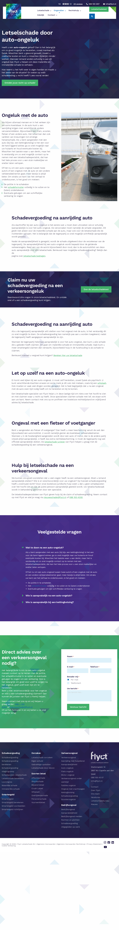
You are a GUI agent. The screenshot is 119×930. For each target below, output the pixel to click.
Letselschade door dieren (43, 768)
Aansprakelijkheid (69, 764)
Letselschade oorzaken (42, 757)
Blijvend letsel (37, 785)
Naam (70, 656)
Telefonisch (76, 683)
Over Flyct (95, 790)
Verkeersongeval (68, 757)
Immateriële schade (11, 789)
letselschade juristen (55, 442)
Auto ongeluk (67, 768)
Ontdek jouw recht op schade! (20, 83)
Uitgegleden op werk (70, 827)
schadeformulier (16, 187)
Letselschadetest (95, 9)
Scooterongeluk (68, 799)
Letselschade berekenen (13, 778)
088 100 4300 (76, 497)
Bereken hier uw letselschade (67, 355)
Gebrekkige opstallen (41, 764)
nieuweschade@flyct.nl (55, 497)
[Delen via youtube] (107, 845)
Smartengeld (7, 799)
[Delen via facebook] (110, 842)
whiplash (102, 383)
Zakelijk (73, 10)
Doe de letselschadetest (96, 289)
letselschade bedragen (34, 256)
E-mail (70, 667)
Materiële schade (9, 785)
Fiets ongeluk (67, 771)
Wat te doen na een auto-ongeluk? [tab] (45, 547)
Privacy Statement (94, 843)
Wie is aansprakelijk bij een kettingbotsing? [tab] (50, 602)
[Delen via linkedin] (113, 842)
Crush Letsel (37, 788)
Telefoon (94, 667)
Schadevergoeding (10, 757)
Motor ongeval (67, 775)
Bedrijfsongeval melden (71, 816)
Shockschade (37, 781)
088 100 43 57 (97, 777)
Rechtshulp (60, 10)
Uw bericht (72, 689)
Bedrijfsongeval (68, 809)
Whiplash (35, 792)
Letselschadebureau (100, 801)
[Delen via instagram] (107, 842)
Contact (27, 15)
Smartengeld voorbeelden (13, 806)
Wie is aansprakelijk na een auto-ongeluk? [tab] (49, 595)
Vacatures (95, 797)
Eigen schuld (37, 761)
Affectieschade (38, 778)
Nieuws (94, 804)
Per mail (74, 680)
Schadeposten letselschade (14, 775)
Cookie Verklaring (9, 844)
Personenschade (38, 799)
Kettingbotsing (67, 792)
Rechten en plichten (70, 820)
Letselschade (29, 10)
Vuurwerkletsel (38, 802)
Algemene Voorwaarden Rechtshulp (71, 843)
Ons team (95, 794)
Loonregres (7, 782)
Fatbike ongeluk (68, 785)
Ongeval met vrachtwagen (73, 789)
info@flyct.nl (96, 781)
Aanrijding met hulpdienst (73, 761)
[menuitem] (30, 10)
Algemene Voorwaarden (46, 843)
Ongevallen (45, 10)
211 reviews (78, 4)
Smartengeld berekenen (12, 802)
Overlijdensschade (39, 795)
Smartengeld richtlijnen (12, 809)
